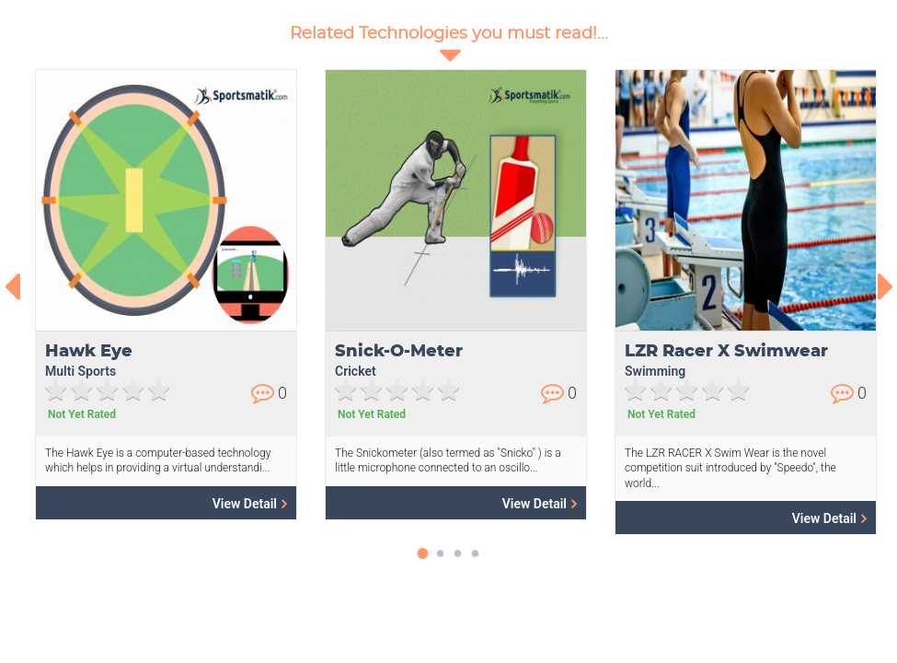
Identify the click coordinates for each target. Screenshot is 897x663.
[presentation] (11, 286)
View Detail (250, 503)
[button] (422, 562)
